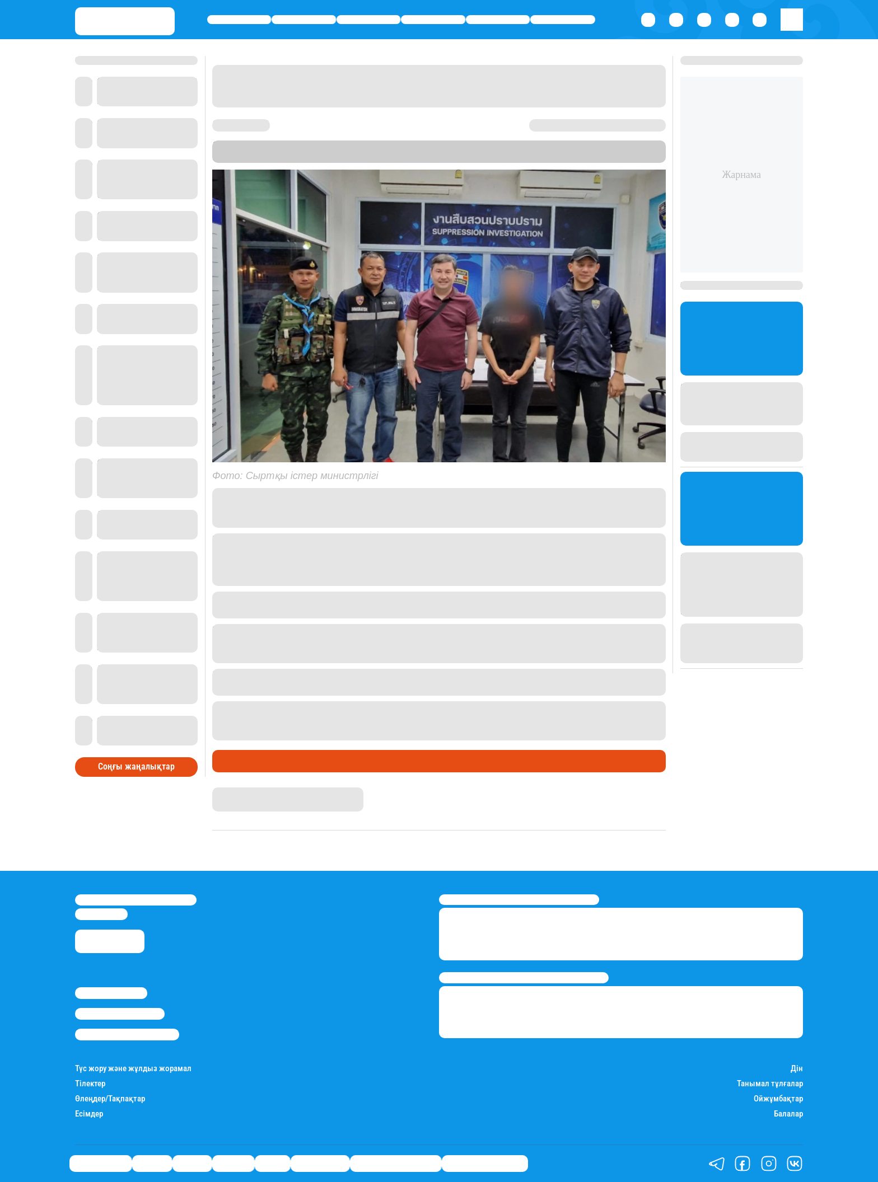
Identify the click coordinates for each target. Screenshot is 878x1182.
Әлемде (433, 20)
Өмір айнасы (239, 20)
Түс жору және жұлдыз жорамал (133, 1068)
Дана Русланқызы (248, 792)
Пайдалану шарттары (127, 1034)
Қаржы (303, 20)
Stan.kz (603, 145)
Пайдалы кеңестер (484, 1163)
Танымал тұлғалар (770, 1084)
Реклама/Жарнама (120, 1013)
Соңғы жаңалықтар (136, 766)
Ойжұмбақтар (778, 1099)
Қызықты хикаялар (396, 1163)
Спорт (498, 20)
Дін (797, 1068)
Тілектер (90, 1084)
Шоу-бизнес (562, 20)
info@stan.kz (101, 914)
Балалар (788, 1114)
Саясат (369, 20)
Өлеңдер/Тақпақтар (110, 1099)
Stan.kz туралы (111, 992)
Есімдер (89, 1114)
